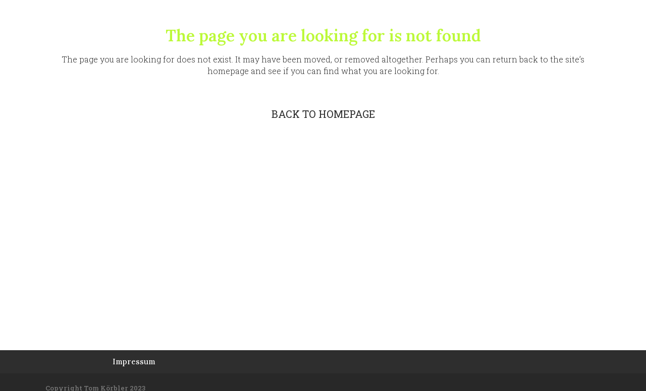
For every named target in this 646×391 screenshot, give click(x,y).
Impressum (134, 361)
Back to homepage (323, 113)
